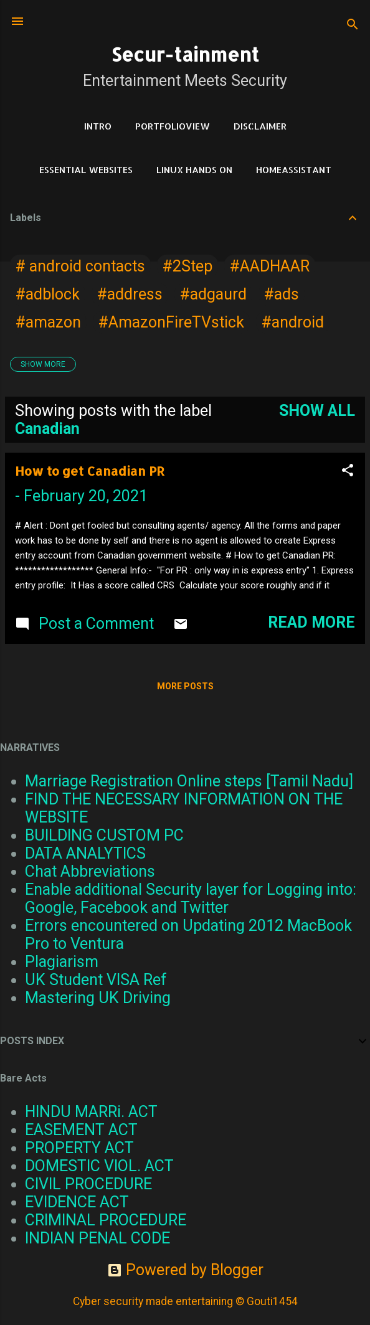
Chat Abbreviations (90, 871)
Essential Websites (86, 170)
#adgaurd (213, 294)
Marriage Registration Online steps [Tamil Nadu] (189, 781)
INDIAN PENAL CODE (97, 1238)
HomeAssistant (293, 170)
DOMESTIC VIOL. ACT (99, 1166)
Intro (97, 126)
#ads (281, 294)
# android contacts (80, 266)
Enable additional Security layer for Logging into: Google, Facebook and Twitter (190, 898)
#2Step (187, 266)
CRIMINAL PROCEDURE (105, 1220)
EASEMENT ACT (81, 1130)
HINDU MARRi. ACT (91, 1112)
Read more (311, 622)
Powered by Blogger (185, 1270)
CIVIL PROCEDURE (88, 1184)
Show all (317, 411)
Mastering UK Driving (98, 998)
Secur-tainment (185, 54)
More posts (185, 686)
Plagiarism (61, 962)
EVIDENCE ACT (77, 1202)
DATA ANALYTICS (85, 853)
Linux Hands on (194, 170)
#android (293, 322)
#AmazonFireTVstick (171, 322)
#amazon (48, 322)
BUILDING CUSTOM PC (104, 835)
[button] (347, 471)
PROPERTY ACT (79, 1148)
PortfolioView (172, 126)
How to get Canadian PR (89, 471)
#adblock (48, 294)
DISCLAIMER (260, 126)
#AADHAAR (270, 266)
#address (130, 294)
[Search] (352, 25)
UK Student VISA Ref (96, 980)
